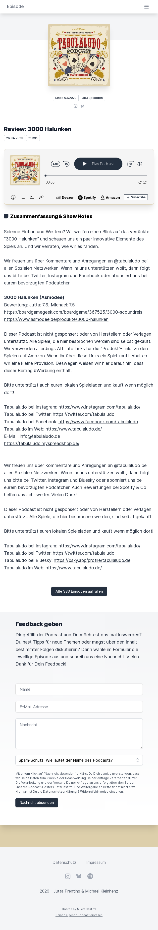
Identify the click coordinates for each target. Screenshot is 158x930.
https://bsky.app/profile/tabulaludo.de (92, 560)
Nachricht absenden (37, 802)
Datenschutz (64, 862)
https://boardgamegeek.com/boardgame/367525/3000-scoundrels (73, 312)
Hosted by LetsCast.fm (79, 909)
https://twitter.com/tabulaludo (83, 414)
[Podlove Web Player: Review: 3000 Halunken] (79, 176)
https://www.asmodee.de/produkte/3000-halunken (56, 319)
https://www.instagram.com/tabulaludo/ (99, 407)
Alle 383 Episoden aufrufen (79, 591)
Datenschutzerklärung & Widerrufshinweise (75, 791)
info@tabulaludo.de (40, 436)
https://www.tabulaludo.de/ (74, 429)
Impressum (96, 862)
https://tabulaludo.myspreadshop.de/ (41, 443)
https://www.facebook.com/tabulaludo (98, 421)
